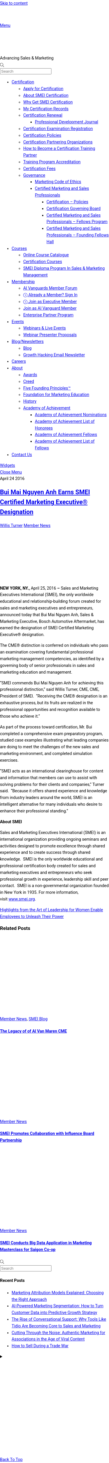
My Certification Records (46, 108)
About (17, 368)
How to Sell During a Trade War (40, 1345)
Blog (27, 348)
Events (18, 321)
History (29, 401)
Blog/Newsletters (28, 341)
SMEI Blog (38, 1019)
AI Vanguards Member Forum (50, 288)
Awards (30, 374)
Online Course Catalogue (46, 255)
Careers (19, 361)
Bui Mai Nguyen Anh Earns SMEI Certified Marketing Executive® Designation (45, 502)
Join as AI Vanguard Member (49, 308)
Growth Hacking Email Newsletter (54, 355)
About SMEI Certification (45, 95)
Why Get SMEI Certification (48, 102)
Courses (19, 248)
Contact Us (22, 454)
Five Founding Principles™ (47, 388)
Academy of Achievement (46, 408)
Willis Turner (11, 525)
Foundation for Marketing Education (56, 394)
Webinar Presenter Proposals (50, 334)
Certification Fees (39, 168)
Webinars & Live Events (44, 328)
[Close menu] (11, 472)
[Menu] (5, 25)
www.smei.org (21, 899)
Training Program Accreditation (52, 162)
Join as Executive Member (50, 301)
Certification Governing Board (74, 208)
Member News (37, 525)
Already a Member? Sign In (50, 294)
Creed (28, 381)
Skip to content (14, 3)
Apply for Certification (43, 88)
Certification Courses (42, 261)
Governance (34, 175)
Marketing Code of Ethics (58, 181)
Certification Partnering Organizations (57, 142)
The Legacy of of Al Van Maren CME (33, 1031)
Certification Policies (42, 135)
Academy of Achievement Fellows (66, 434)
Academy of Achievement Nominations (71, 414)
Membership (23, 281)
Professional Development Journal (66, 122)
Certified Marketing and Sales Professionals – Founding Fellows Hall (78, 235)
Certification (23, 82)
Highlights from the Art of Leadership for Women (45, 909)
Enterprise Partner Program (48, 315)
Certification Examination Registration (58, 128)
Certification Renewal (42, 115)
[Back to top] (11, 1459)
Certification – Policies (67, 201)
